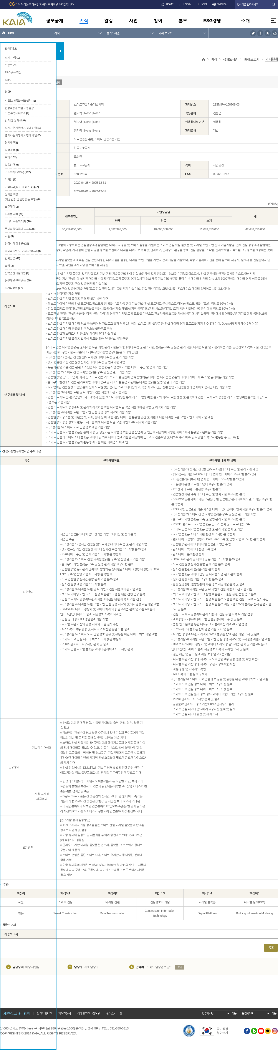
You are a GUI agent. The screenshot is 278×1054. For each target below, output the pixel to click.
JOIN (204, 4)
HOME (169, 4)
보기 (179, 967)
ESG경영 (212, 20)
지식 (83, 20)
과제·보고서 (165, 33)
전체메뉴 (273, 20)
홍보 (183, 20)
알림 (108, 20)
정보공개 (54, 20)
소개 (245, 20)
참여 (158, 20)
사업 (133, 20)
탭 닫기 (60, 51)
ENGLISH (222, 4)
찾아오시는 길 (114, 1013)
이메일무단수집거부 (88, 1013)
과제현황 (271, 59)
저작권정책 (64, 1013)
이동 (234, 1013)
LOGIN (187, 4)
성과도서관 (112, 33)
